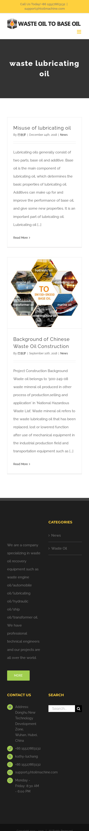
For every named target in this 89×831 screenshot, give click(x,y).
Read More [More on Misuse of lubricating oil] (20, 237)
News (64, 134)
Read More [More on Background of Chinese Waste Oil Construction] (20, 464)
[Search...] (61, 708)
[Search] (78, 708)
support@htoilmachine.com (44, 8)
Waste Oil (59, 548)
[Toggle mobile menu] (79, 31)
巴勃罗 (22, 134)
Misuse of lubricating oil (42, 128)
